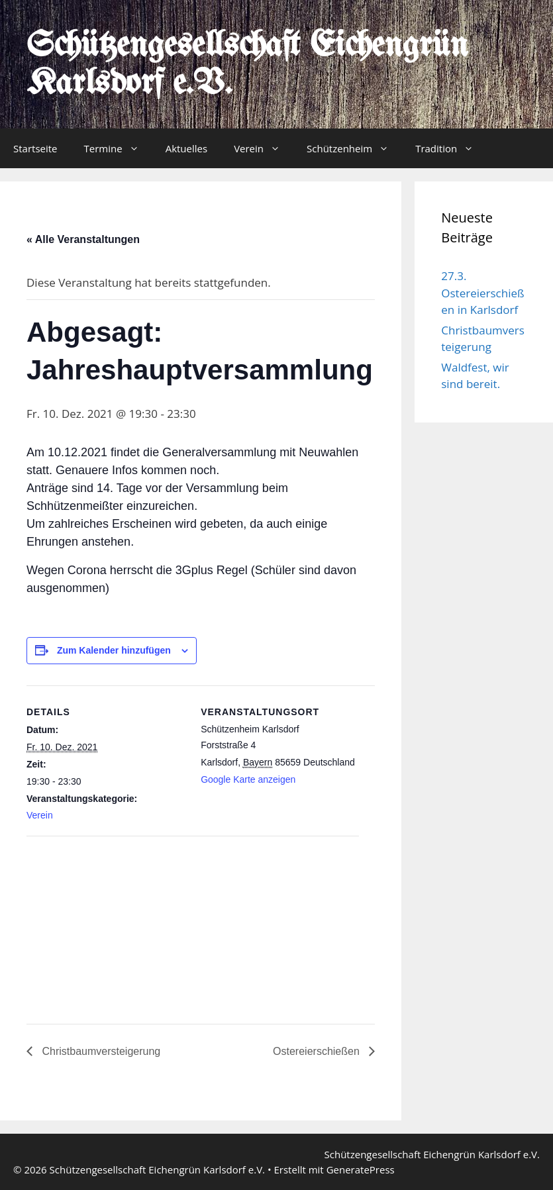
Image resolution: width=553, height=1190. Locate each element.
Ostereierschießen (317, 1051)
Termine (118, 148)
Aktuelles (186, 148)
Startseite (35, 148)
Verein (263, 148)
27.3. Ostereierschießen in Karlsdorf (482, 292)
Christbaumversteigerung (99, 1051)
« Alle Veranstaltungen (83, 239)
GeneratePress (361, 1169)
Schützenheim (354, 148)
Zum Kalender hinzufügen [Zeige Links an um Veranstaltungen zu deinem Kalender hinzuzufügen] (114, 650)
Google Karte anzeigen (248, 779)
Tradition (451, 148)
